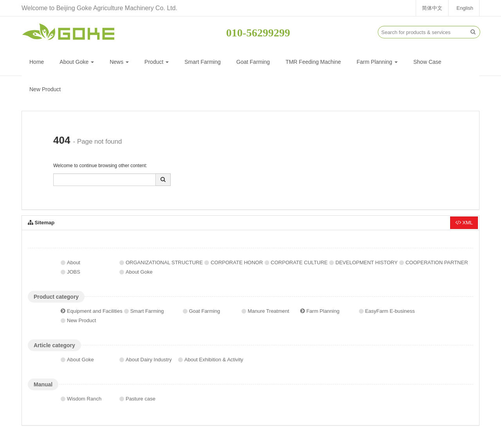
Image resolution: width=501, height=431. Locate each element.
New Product (45, 89)
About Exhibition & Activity (213, 359)
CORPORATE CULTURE (299, 262)
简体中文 (432, 8)
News (119, 62)
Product (156, 62)
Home (36, 62)
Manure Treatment (268, 311)
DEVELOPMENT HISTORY (366, 262)
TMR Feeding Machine (313, 62)
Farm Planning (377, 62)
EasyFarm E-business (390, 311)
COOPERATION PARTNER (436, 262)
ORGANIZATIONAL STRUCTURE (164, 262)
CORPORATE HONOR (237, 262)
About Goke (76, 62)
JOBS (73, 272)
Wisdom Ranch (84, 399)
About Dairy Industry (149, 359)
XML (464, 222)
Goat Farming (253, 62)
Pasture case (140, 399)
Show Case (427, 62)
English (464, 8)
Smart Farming (202, 62)
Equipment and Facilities (95, 311)
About (73, 262)
